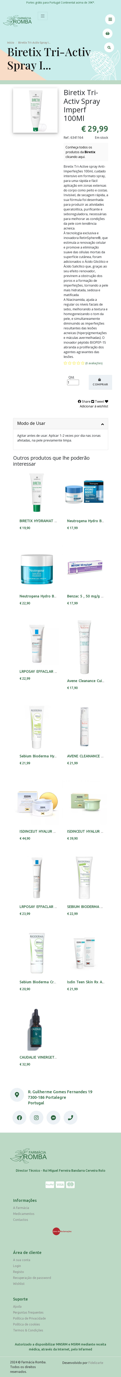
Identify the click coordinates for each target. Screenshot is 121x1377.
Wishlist (19, 1283)
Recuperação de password (32, 1278)
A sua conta (21, 1260)
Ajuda (17, 1306)
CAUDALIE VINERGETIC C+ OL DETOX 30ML (56, 1057)
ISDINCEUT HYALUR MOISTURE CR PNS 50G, (57, 831)
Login (17, 1266)
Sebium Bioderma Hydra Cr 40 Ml (48, 756)
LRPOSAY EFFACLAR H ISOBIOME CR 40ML (55, 671)
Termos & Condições (28, 1330)
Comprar (100, 382)
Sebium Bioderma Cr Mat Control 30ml (52, 982)
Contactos (20, 1219)
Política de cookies (26, 1324)
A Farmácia (21, 1208)
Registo (18, 1272)
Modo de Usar (60, 423)
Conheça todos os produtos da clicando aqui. (80, 152)
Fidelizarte (95, 1363)
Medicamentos (23, 1214)
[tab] (60, 423)
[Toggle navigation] (43, 16)
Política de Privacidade (29, 1318)
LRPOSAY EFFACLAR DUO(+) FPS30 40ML (54, 907)
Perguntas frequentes (28, 1312)
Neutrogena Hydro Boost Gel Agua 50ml (54, 596)
